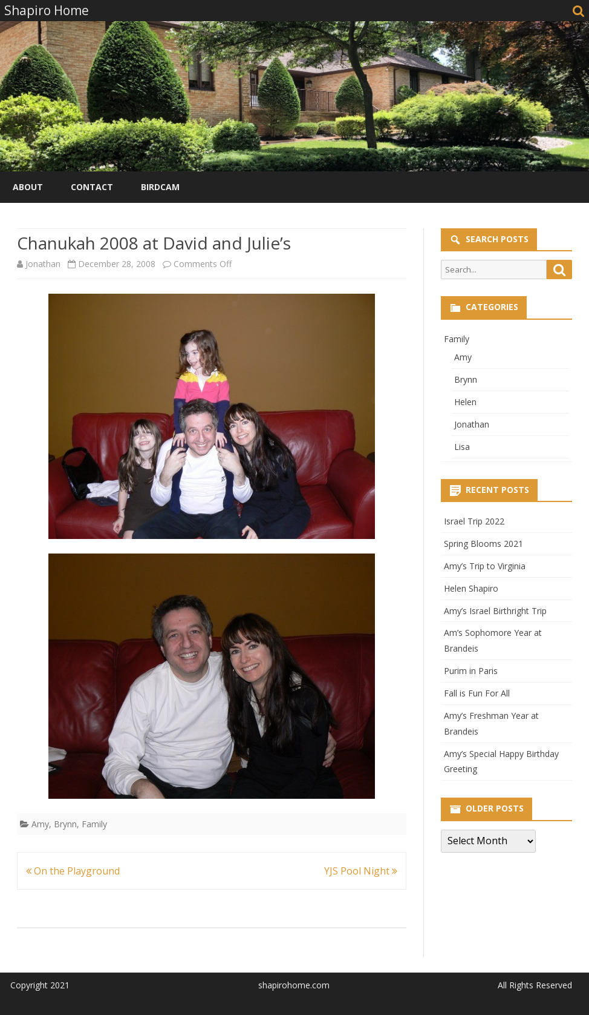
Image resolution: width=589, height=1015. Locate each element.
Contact (92, 187)
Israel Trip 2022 (474, 521)
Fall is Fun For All (477, 693)
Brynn (65, 824)
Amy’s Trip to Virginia (485, 566)
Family (94, 824)
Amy (40, 824)
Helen (465, 402)
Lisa (462, 446)
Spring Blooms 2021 (483, 543)
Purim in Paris (471, 670)
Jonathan (42, 263)
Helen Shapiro (471, 588)
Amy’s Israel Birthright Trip (495, 611)
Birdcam (160, 187)
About (28, 187)
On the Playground (73, 871)
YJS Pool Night (360, 871)
